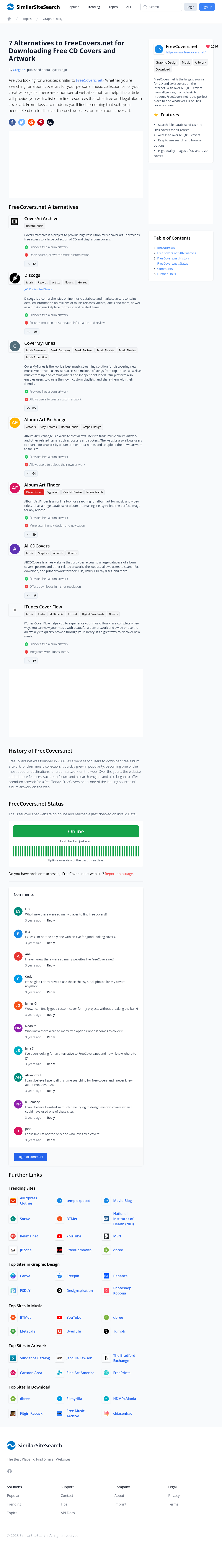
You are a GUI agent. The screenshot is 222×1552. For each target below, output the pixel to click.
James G (31, 1003)
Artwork (31, 427)
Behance (120, 1276)
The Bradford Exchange (124, 1358)
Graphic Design (53, 19)
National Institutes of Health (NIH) (123, 1218)
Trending (93, 7)
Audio (41, 614)
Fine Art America (80, 1372)
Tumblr (119, 1331)
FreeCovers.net (89, 80)
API (128, 7)
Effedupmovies (79, 1250)
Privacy (174, 1495)
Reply (51, 920)
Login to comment (30, 1157)
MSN (117, 1236)
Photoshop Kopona (122, 1291)
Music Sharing (127, 350)
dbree (118, 1250)
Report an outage (119, 873)
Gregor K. (19, 70)
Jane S (29, 1048)
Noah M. (31, 1026)
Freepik (73, 1276)
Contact (67, 1495)
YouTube (74, 1236)
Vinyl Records (49, 427)
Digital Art (53, 492)
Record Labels (34, 226)
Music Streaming (36, 350)
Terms (173, 1504)
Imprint (120, 1504)
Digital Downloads (93, 614)
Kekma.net (29, 1236)
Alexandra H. (34, 1075)
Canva (25, 1276)
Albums (69, 282)
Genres (82, 282)
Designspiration (80, 1290)
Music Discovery (60, 350)
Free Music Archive (76, 1413)
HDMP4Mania (124, 1398)
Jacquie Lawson (79, 1358)
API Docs (68, 1512)
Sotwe (25, 1218)
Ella (27, 932)
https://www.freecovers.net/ (186, 52)
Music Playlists (105, 350)
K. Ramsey (32, 1102)
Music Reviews (84, 350)
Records (43, 282)
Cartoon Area (31, 1372)
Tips (64, 1504)
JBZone (26, 1250)
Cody (28, 976)
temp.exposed (78, 1200)
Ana (28, 954)
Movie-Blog (122, 1200)
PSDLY (25, 1290)
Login (190, 7)
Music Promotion (36, 357)
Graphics (43, 553)
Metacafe (28, 1331)
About (119, 1495)
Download (163, 69)
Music (29, 282)
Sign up (207, 7)
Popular (73, 7)
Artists (56, 282)
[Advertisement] (76, 164)
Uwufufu (74, 1331)
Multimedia (56, 614)
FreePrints (121, 1372)
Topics (113, 7)
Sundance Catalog (35, 1358)
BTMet (72, 1218)
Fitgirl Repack (31, 1413)
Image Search (94, 492)
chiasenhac (122, 1413)
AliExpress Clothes (28, 1201)
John (28, 1129)
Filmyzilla (74, 1398)
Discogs (32, 275)
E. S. (28, 909)
